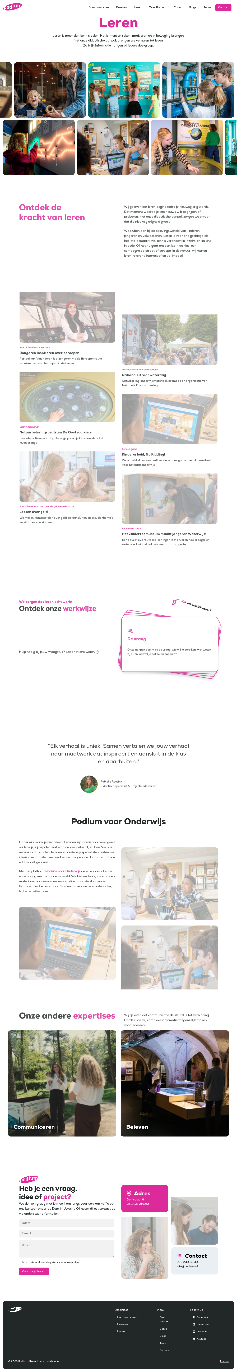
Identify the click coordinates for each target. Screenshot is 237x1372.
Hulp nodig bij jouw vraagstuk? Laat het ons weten (57, 671)
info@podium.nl (187, 1266)
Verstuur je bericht (34, 1271)
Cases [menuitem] (178, 7)
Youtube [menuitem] (201, 1339)
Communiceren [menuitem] (99, 7)
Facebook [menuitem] (202, 1317)
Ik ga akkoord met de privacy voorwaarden (49, 1262)
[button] (169, 664)
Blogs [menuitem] (192, 7)
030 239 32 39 (187, 1262)
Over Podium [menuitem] (157, 7)
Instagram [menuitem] (203, 1324)
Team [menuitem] (207, 7)
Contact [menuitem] (223, 7)
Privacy (224, 1361)
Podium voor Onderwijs (62, 891)
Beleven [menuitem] (121, 7)
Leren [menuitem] (138, 7)
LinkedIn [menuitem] (202, 1332)
